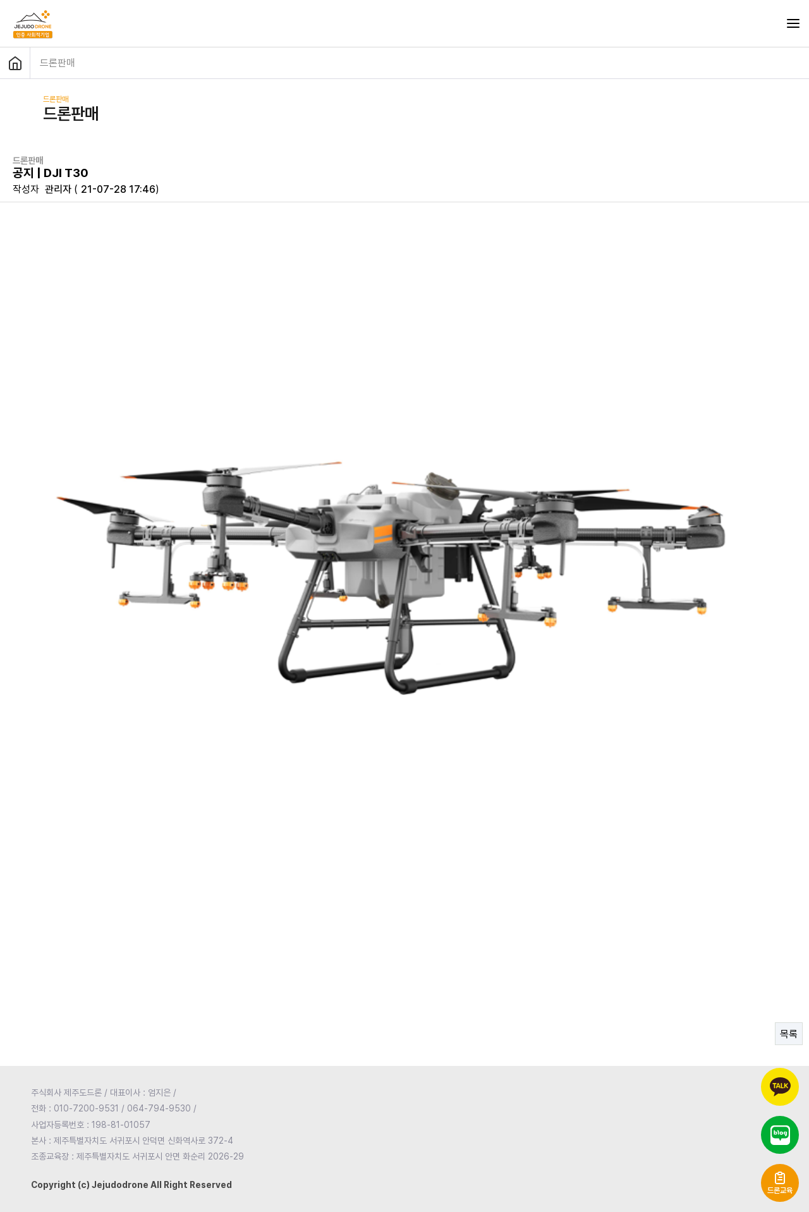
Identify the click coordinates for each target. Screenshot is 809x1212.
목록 (789, 1034)
